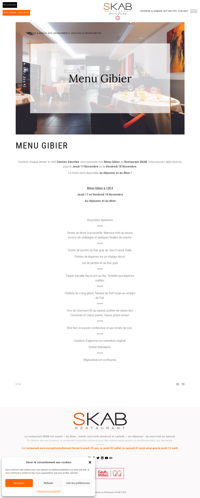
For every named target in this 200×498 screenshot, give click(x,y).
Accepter (19, 483)
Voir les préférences (78, 483)
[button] (90, 462)
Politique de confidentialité (49, 491)
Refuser (48, 483)
